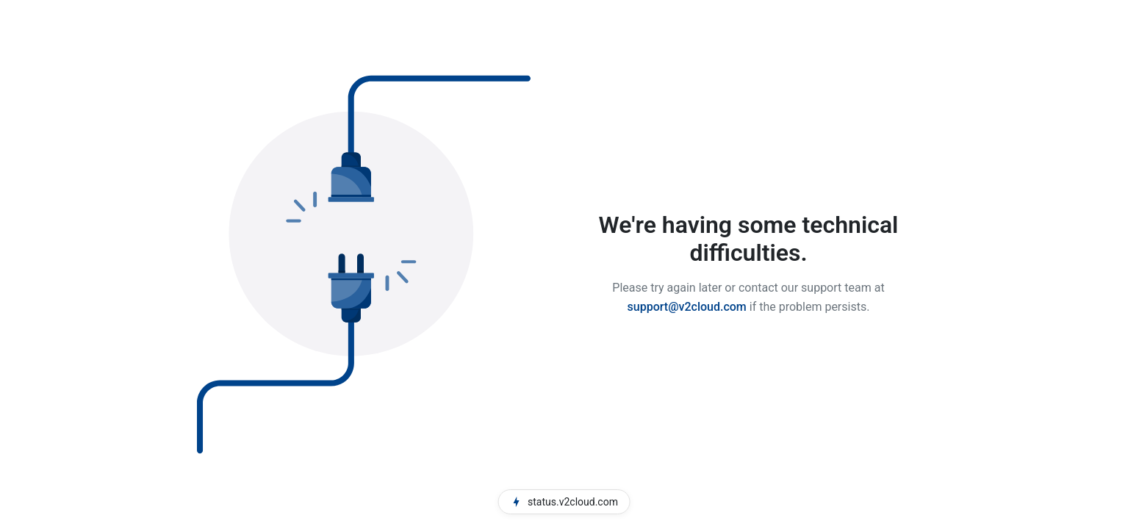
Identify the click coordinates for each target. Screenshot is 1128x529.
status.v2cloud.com (564, 502)
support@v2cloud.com (687, 307)
